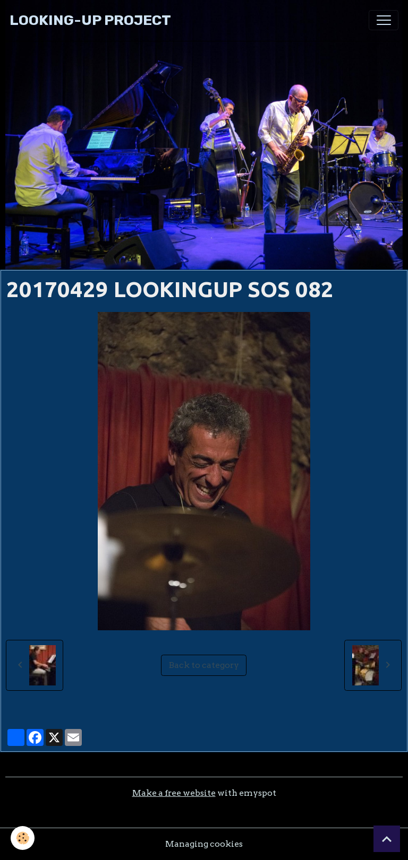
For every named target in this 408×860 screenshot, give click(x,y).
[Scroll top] (386, 839)
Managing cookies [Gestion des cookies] (204, 844)
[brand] (90, 20)
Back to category (204, 665)
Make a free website (174, 793)
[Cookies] (23, 838)
